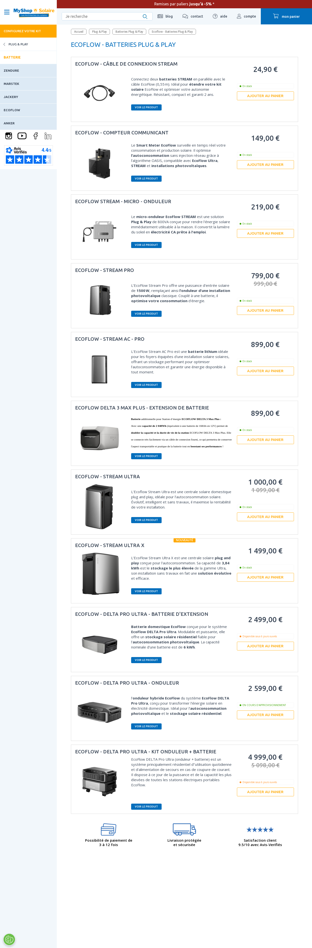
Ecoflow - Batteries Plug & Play (172, 32)
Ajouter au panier (265, 96)
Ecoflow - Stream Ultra (107, 476)
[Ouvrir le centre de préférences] (9, 939)
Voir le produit (146, 107)
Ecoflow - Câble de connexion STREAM (126, 64)
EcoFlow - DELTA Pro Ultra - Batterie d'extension (141, 614)
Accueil (78, 32)
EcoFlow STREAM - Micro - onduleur (123, 201)
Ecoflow (12, 110)
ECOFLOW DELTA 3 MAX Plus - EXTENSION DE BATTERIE (142, 407)
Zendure (11, 70)
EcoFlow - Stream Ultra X (109, 545)
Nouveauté (184, 540)
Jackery (11, 97)
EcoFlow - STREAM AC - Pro (110, 339)
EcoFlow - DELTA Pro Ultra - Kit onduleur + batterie (145, 751)
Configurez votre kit (22, 31)
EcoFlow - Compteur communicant (121, 132)
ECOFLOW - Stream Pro (104, 270)
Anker (9, 123)
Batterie (12, 57)
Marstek (11, 83)
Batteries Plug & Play (129, 32)
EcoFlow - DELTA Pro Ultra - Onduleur (127, 683)
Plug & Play (14, 44)
